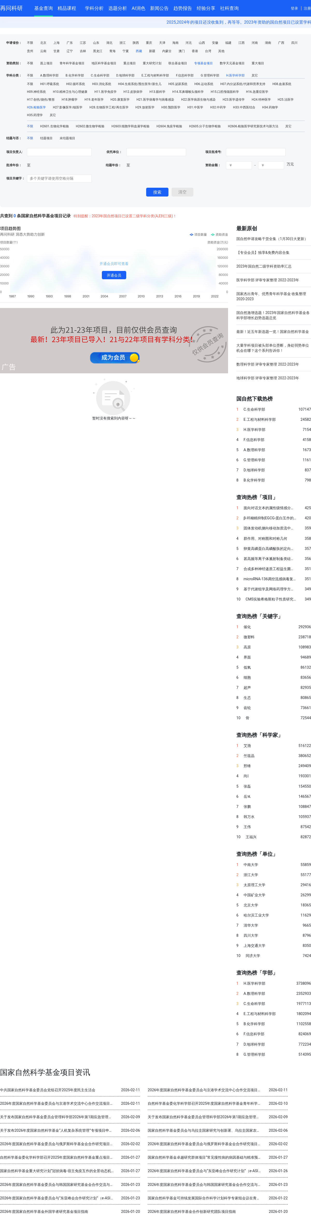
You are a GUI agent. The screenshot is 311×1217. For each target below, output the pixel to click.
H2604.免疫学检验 (169, 126)
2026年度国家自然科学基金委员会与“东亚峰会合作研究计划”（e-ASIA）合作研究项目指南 (220, 1171)
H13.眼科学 (157, 92)
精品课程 (69, 7)
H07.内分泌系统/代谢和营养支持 (242, 84)
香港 (195, 51)
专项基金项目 (203, 63)
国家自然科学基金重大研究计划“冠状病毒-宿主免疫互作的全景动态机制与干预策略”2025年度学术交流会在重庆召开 (93, 1171)
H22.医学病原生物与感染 (198, 99)
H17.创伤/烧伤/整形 (41, 99)
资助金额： (213, 165)
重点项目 (129, 63)
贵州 (30, 51)
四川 (294, 43)
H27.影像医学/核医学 (67, 107)
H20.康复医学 (120, 99)
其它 (255, 75)
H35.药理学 (35, 115)
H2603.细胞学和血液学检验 (130, 126)
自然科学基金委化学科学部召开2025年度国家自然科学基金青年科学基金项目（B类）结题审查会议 (227, 1103)
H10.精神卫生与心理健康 (70, 92)
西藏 (139, 51)
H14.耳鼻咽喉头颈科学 (188, 92)
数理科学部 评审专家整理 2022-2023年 (267, 364)
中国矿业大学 (254, 895)
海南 (175, 43)
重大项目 (258, 63)
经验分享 (206, 8)
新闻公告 (159, 8)
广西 (281, 43)
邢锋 (247, 766)
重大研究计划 (152, 63)
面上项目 (46, 63)
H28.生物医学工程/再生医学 (108, 107)
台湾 (208, 51)
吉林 (83, 51)
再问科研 (11, 8)
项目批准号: (213, 152)
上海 (56, 43)
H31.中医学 (195, 107)
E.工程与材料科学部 (155, 75)
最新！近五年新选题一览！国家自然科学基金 (272, 332)
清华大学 (251, 925)
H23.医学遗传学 (234, 99)
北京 (43, 43)
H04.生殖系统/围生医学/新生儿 (139, 84)
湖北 (109, 43)
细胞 (247, 677)
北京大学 (251, 905)
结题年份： (113, 165)
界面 (247, 657)
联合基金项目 (177, 63)
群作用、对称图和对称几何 (265, 538)
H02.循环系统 (75, 84)
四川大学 (251, 935)
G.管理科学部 (210, 75)
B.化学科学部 (75, 75)
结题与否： (14, 138)
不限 (30, 43)
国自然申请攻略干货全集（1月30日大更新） (272, 239)
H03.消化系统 (101, 84)
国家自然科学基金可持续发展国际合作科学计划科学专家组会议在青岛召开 (207, 1198)
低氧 (247, 667)
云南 (43, 51)
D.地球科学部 (125, 75)
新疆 (152, 51)
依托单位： (114, 152)
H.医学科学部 (235, 75)
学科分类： (14, 75)
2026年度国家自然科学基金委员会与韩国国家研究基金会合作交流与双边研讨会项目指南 (71, 1185)
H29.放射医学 (145, 107)
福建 (228, 43)
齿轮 (247, 708)
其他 (221, 51)
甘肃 (56, 51)
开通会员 (114, 275)
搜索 (157, 192)
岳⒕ (247, 796)
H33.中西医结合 (244, 107)
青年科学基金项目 (72, 63)
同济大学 (253, 956)
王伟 (247, 827)
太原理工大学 (254, 885)
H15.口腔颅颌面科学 (225, 92)
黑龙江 (97, 51)
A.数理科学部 (49, 75)
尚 (246, 776)
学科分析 (94, 8)
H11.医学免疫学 (105, 92)
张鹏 (247, 807)
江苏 (83, 43)
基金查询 (43, 8)
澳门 (182, 51)
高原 (247, 647)
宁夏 (126, 51)
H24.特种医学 (261, 99)
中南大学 (251, 865)
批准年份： (14, 165)
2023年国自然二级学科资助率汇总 (264, 266)
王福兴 (251, 837)
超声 (247, 688)
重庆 (149, 43)
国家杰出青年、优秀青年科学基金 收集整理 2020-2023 (271, 296)
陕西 (136, 43)
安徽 (215, 43)
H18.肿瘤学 (69, 99)
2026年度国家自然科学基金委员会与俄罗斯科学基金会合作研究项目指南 (58, 1144)
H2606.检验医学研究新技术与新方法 (253, 126)
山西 (202, 43)
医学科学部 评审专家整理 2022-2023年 (267, 280)
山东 (96, 43)
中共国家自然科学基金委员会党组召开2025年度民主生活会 (47, 1090)
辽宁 (70, 51)
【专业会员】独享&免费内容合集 (262, 252)
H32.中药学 (218, 107)
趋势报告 (182, 8)
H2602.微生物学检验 (90, 126)
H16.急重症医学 (257, 92)
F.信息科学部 (185, 75)
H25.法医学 (286, 99)
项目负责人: (14, 152)
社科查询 (229, 8)
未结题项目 (67, 138)
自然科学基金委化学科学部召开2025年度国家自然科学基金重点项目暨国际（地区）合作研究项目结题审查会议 (89, 1157)
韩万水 (249, 817)
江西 (241, 43)
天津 (162, 43)
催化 (247, 627)
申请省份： (14, 43)
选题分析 (117, 8)
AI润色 (138, 8)
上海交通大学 (254, 945)
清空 (182, 192)
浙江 (122, 43)
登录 (294, 8)
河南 (255, 43)
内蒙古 (167, 51)
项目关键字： (15, 178)
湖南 (268, 43)
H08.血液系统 (281, 84)
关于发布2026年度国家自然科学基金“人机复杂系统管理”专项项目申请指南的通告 (65, 1130)
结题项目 (46, 138)
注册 (307, 8)
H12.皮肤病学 (133, 92)
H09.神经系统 (36, 92)
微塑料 (249, 637)
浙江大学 (251, 875)
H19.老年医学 (93, 99)
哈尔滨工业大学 (256, 915)
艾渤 (247, 746)
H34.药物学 (270, 107)
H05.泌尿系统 (177, 84)
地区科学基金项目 (103, 63)
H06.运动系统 (203, 84)
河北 (189, 43)
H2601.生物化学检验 (54, 126)
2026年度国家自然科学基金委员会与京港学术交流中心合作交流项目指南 (206, 1090)
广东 (70, 43)
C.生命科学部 (100, 75)
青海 (112, 51)
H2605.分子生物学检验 (205, 126)
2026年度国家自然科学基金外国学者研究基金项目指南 (44, 1211)
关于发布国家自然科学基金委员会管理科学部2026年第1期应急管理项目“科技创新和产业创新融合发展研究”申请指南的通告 (99, 1117)
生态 (247, 698)
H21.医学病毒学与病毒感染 (155, 99)
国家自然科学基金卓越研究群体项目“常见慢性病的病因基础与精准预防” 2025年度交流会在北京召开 (228, 1157)
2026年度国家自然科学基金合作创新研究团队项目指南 (192, 1211)
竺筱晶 (249, 756)
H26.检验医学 (36, 107)
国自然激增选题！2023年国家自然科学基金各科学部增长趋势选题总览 (273, 315)
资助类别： (14, 63)
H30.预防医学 (170, 107)
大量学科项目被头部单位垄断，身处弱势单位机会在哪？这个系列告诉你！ (272, 348)
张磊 (247, 786)
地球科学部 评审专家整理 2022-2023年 (267, 378)
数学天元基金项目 (232, 63)
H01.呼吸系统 (49, 84)
